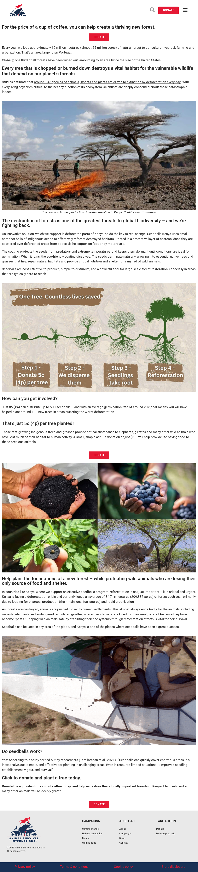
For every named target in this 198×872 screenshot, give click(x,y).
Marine (85, 838)
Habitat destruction (92, 833)
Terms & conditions (74, 867)
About (122, 829)
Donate (160, 829)
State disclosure (173, 867)
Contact (123, 842)
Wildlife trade (89, 842)
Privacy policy (25, 867)
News (122, 838)
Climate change (90, 829)
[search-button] (152, 9)
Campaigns (125, 833)
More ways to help (165, 833)
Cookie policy (124, 867)
